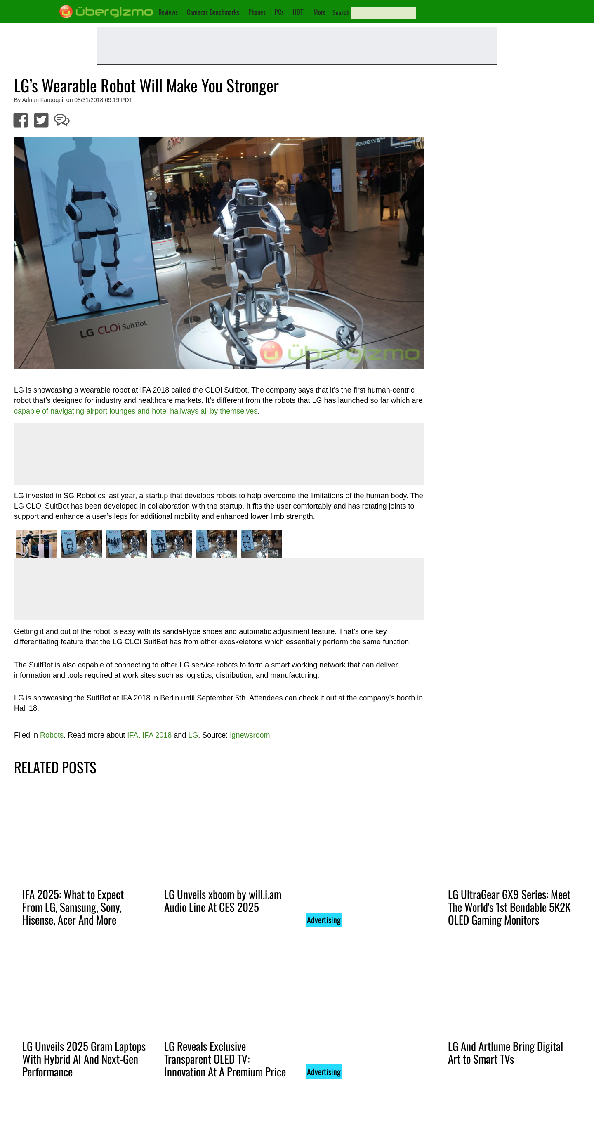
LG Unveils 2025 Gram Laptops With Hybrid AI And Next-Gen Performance (84, 1059)
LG (193, 735)
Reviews (168, 12)
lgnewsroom (250, 735)
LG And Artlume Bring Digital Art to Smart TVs (505, 1052)
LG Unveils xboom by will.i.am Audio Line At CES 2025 (222, 900)
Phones (257, 12)
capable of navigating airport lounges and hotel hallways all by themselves (135, 411)
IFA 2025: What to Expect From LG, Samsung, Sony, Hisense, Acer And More (73, 907)
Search (340, 12)
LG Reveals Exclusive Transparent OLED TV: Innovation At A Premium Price (225, 1059)
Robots (52, 735)
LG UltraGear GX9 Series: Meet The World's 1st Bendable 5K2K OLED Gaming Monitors (509, 907)
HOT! (298, 12)
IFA (132, 735)
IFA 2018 (157, 735)
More (320, 12)
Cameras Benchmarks (213, 12)
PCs (279, 12)
